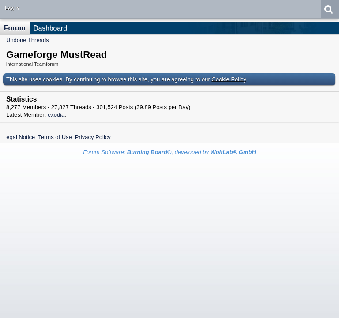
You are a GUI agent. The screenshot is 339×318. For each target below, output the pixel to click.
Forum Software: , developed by (169, 152)
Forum (15, 28)
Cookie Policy (228, 79)
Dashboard (50, 28)
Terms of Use (55, 137)
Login (12, 8)
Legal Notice (19, 137)
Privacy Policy (93, 137)
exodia (56, 114)
